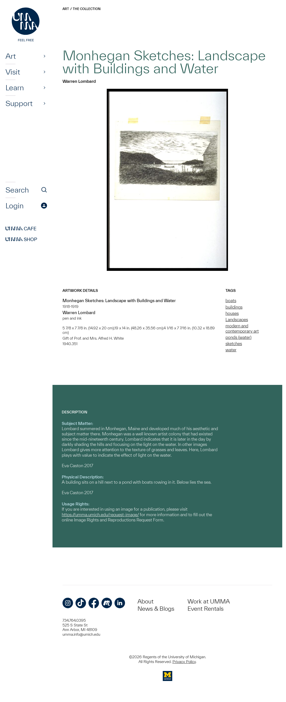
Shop (21, 239)
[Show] (44, 56)
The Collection (86, 9)
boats (231, 300)
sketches (234, 343)
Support (19, 103)
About (146, 601)
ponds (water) (239, 337)
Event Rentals (206, 608)
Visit (13, 72)
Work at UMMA (209, 601)
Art (11, 56)
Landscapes (237, 319)
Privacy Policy (184, 661)
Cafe (21, 228)
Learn (15, 87)
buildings (234, 307)
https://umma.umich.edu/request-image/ (100, 514)
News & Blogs (156, 608)
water (231, 349)
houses (232, 313)
